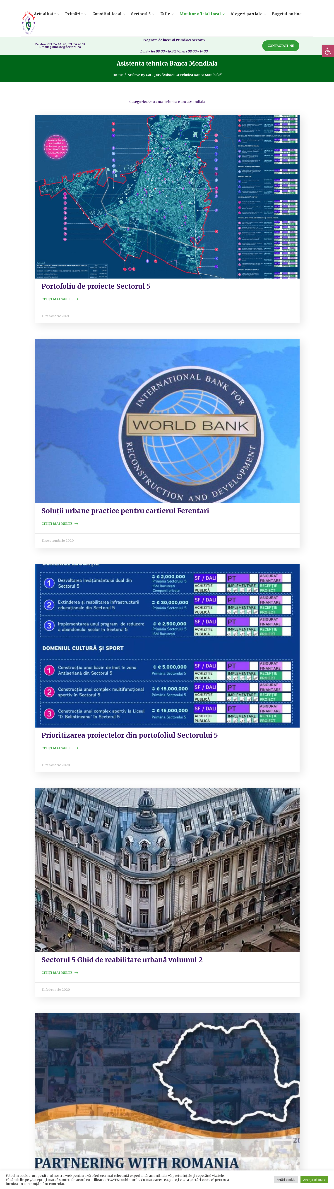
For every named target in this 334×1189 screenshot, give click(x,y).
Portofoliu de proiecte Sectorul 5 (95, 286)
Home (118, 75)
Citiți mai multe (56, 299)
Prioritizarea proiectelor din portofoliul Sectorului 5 (129, 735)
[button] (328, 51)
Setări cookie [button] (286, 1180)
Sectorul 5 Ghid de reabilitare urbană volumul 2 (122, 959)
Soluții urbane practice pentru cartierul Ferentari (125, 510)
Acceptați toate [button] (314, 1180)
